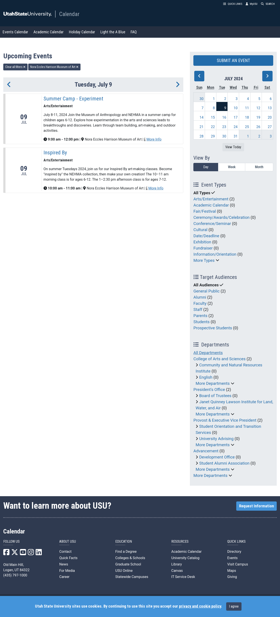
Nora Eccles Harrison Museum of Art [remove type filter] (54, 67)
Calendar (69, 14)
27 (270, 127)
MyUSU (251, 3)
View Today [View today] (233, 147)
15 (213, 117)
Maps (231, 571)
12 (258, 108)
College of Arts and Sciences (219, 359)
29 (213, 136)
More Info (153, 139)
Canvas (177, 571)
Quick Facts (68, 558)
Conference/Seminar (212, 223)
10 (236, 108)
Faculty (199, 303)
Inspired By (55, 153)
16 (224, 117)
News (63, 564)
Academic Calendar (48, 32)
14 (201, 117)
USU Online (124, 571)
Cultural (200, 229)
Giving (232, 577)
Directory (234, 551)
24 (236, 127)
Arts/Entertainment (210, 199)
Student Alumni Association (224, 463)
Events (232, 558)
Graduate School (128, 564)
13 (270, 108)
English (205, 377)
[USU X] (14, 553)
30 (201, 99)
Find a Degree (125, 551)
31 (236, 136)
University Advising (216, 438)
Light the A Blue (112, 32)
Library (176, 564)
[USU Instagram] (31, 553)
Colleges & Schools (130, 558)
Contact (65, 551)
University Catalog (185, 558)
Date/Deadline (206, 236)
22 (213, 127)
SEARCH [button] (268, 3)
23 (224, 127)
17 (236, 117)
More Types (204, 260)
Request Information (256, 506)
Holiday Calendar (82, 32)
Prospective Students (212, 328)
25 (247, 127)
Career (64, 577)
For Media (67, 571)
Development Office (217, 457)
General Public (206, 291)
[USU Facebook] (6, 553)
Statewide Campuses (131, 577)
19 (258, 117)
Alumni (199, 297)
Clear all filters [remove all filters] (15, 67)
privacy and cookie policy (200, 606)
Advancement (205, 451)
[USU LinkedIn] (39, 553)
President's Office (209, 389)
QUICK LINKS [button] (232, 3)
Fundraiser (203, 248)
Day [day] (205, 167)
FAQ (134, 32)
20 (270, 117)
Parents (200, 315)
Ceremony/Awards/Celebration (221, 217)
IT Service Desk (183, 577)
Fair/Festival (204, 211)
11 (247, 108)
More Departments (213, 383)
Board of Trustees (215, 395)
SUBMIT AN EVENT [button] (233, 60)
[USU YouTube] (23, 553)
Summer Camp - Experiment (73, 99)
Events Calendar (15, 32)
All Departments (208, 352)
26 (258, 127)
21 (201, 127)
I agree (234, 606)
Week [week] (232, 167)
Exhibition (202, 242)
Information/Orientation (214, 254)
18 (247, 117)
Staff (197, 309)
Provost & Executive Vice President (224, 420)
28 (201, 136)
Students (201, 321)
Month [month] (259, 167)
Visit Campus (237, 564)
